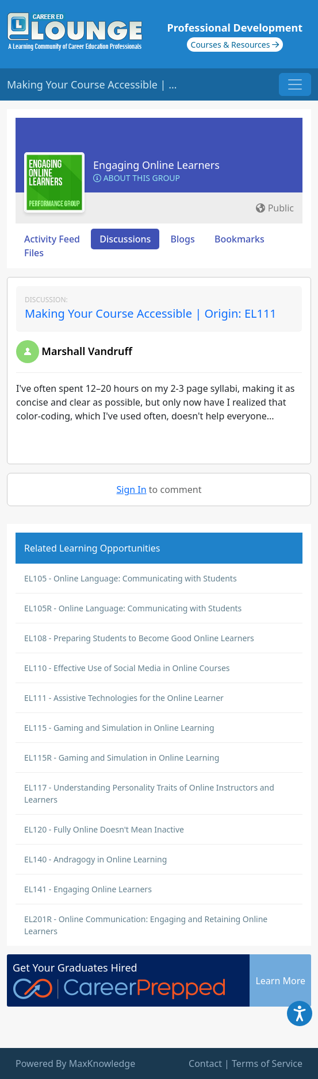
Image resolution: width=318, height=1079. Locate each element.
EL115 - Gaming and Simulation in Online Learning (119, 727)
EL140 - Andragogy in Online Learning (95, 859)
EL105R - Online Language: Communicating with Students (133, 608)
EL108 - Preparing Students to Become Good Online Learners (139, 638)
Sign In (132, 489)
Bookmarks (239, 239)
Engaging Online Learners (156, 165)
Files (34, 252)
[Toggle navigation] (295, 84)
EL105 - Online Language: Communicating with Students (130, 578)
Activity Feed (52, 239)
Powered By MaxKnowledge (75, 1063)
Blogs (183, 239)
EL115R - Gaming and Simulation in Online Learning (121, 757)
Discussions (125, 239)
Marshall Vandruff (86, 351)
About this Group (136, 177)
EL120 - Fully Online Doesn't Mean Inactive (104, 829)
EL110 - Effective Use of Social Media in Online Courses (127, 667)
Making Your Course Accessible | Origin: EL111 (151, 313)
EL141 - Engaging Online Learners (88, 889)
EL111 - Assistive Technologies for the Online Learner (124, 697)
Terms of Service (267, 1063)
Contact (205, 1063)
